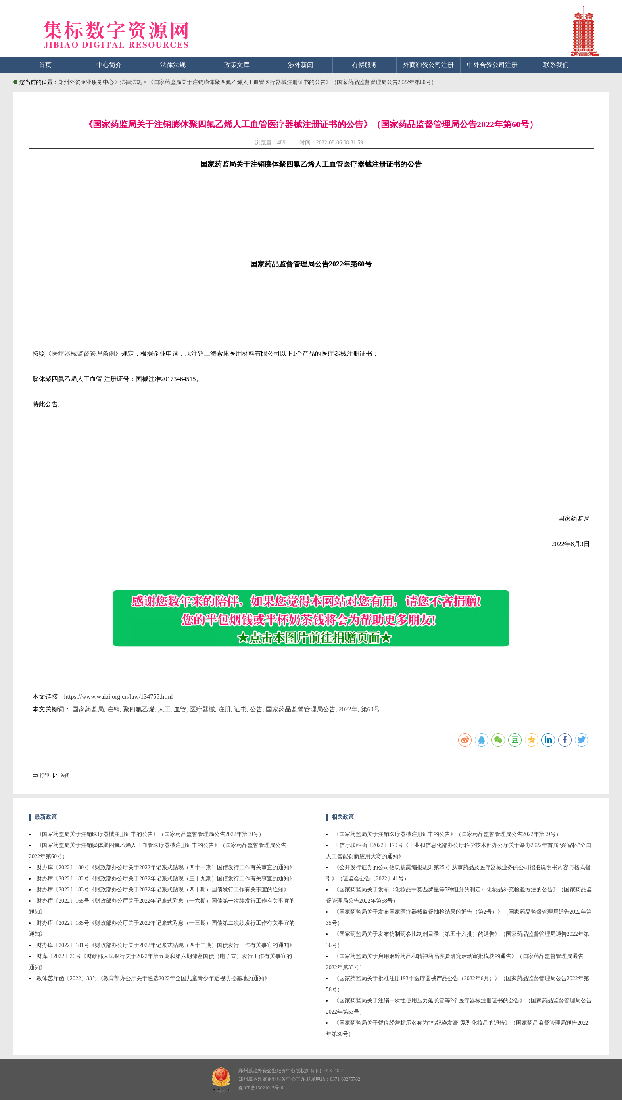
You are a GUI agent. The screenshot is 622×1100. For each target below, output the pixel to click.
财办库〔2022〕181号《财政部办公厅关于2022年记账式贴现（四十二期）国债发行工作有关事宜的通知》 (165, 945)
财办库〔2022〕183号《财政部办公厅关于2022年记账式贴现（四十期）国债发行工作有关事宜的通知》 (162, 890)
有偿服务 (364, 64)
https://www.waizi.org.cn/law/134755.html (118, 696)
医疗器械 (202, 709)
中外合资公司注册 (492, 64)
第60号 (370, 709)
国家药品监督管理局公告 (301, 709)
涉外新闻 (300, 64)
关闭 (61, 775)
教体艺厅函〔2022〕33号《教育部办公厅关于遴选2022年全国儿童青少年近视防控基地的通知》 (153, 978)
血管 (180, 709)
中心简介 (109, 64)
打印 (41, 775)
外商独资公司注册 (428, 64)
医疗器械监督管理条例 (83, 353)
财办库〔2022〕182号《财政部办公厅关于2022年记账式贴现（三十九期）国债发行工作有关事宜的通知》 (165, 879)
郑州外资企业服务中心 (86, 82)
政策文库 (237, 64)
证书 (240, 709)
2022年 (348, 709)
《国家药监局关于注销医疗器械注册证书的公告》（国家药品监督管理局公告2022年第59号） (150, 834)
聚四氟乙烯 (139, 709)
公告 (256, 709)
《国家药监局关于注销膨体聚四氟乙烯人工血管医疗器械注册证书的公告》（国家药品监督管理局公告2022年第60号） (292, 82)
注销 (113, 709)
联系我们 (556, 64)
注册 (224, 709)
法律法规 (173, 64)
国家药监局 (88, 709)
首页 (45, 64)
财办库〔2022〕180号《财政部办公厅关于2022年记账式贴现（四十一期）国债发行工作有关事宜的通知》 (165, 867)
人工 (164, 709)
